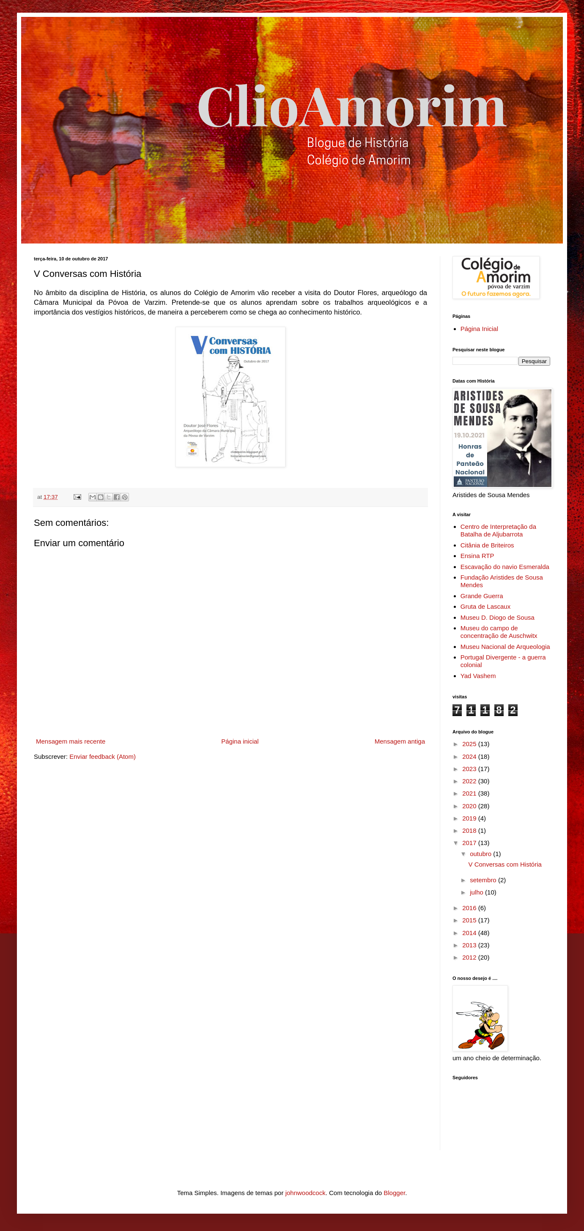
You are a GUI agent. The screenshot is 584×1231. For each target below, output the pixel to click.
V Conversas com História (505, 864)
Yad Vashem (478, 675)
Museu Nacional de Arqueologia (505, 646)
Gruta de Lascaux (485, 606)
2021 (470, 793)
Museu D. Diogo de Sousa (498, 617)
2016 (470, 907)
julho (477, 892)
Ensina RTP (477, 555)
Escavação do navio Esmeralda (505, 566)
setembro (484, 880)
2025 (470, 743)
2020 (470, 806)
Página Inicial (479, 328)
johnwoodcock (305, 1192)
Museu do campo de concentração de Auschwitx (499, 631)
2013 (470, 945)
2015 (470, 920)
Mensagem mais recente (70, 741)
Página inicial (239, 741)
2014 (470, 932)
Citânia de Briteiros (487, 545)
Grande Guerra (482, 595)
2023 (470, 768)
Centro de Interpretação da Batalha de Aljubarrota (498, 530)
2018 (470, 830)
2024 (470, 756)
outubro (481, 853)
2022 (470, 781)
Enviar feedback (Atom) (102, 756)
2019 (470, 818)
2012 (470, 957)
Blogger (394, 1192)
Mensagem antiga (400, 741)
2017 (470, 842)
